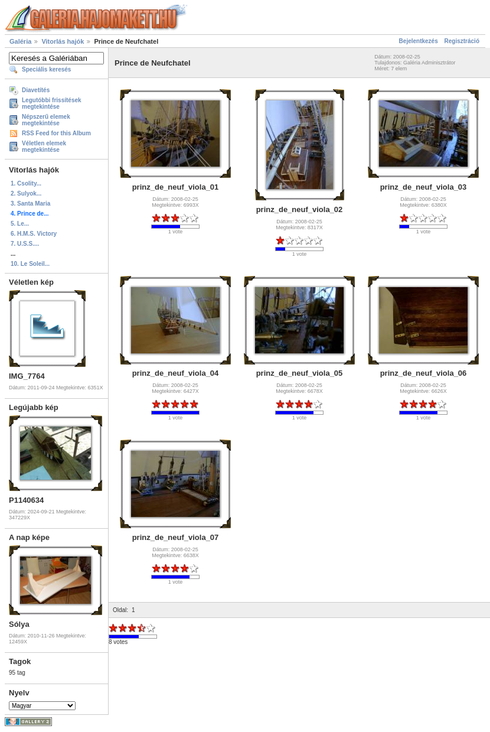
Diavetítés (36, 90)
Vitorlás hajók (62, 41)
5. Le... (20, 223)
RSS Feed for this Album (56, 133)
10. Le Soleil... (30, 264)
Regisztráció (462, 41)
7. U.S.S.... (25, 243)
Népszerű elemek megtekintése (46, 119)
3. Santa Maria (30, 203)
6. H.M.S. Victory (34, 233)
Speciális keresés (46, 69)
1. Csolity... (26, 183)
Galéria (20, 41)
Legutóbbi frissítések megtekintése (51, 103)
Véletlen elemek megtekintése (44, 146)
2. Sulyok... (26, 193)
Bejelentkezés (418, 41)
